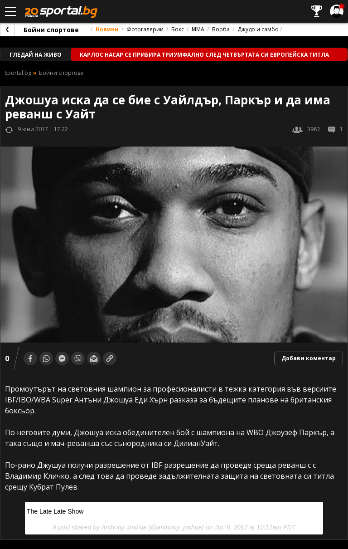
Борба (221, 29)
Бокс (177, 29)
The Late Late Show (55, 511)
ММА (198, 29)
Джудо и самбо (258, 29)
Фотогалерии (145, 29)
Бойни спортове (51, 29)
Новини (107, 29)
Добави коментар (308, 358)
